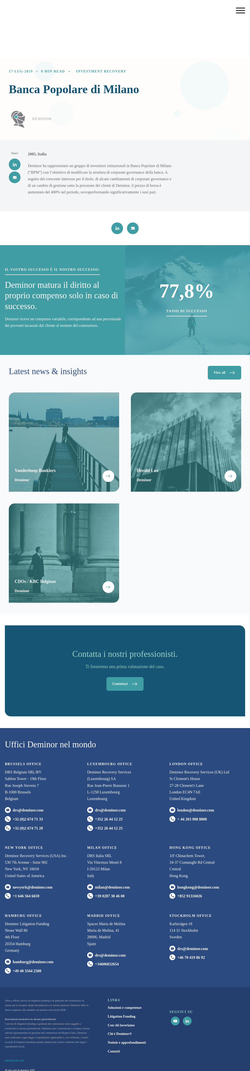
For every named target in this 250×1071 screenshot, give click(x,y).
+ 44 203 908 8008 (192, 783)
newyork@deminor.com (32, 851)
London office (186, 728)
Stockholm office (190, 879)
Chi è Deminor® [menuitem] (120, 998)
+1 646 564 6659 (26, 860)
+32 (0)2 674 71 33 (28, 783)
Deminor (42, 82)
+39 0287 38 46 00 (110, 860)
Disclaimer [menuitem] (209, 1058)
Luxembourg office (109, 728)
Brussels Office (23, 728)
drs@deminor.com (28, 774)
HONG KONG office (190, 811)
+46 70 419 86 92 (191, 921)
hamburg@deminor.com (33, 926)
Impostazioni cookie (229, 1058)
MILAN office (102, 811)
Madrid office (103, 879)
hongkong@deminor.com (198, 851)
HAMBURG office (23, 879)
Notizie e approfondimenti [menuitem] (127, 1006)
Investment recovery (101, 35)
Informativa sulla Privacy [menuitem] (152, 1058)
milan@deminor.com (112, 851)
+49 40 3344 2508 (27, 934)
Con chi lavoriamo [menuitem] (121, 989)
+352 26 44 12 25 (109, 783)
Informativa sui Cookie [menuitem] (184, 1058)
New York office (24, 811)
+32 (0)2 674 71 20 (28, 792)
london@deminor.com (195, 774)
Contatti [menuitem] (114, 1015)
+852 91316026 (189, 860)
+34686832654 (107, 928)
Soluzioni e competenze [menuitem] (124, 971)
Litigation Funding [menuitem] (121, 980)
